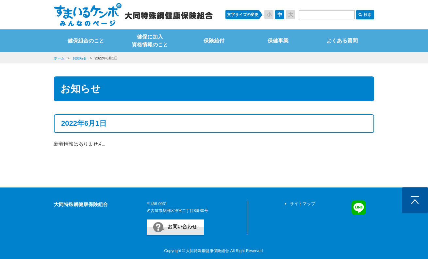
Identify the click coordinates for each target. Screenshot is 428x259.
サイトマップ (302, 203)
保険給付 (214, 40)
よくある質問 (342, 40)
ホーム (59, 58)
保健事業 (278, 40)
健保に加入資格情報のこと (150, 40)
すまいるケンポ (133, 14)
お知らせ (80, 58)
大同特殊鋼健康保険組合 (81, 204)
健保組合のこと (86, 40)
